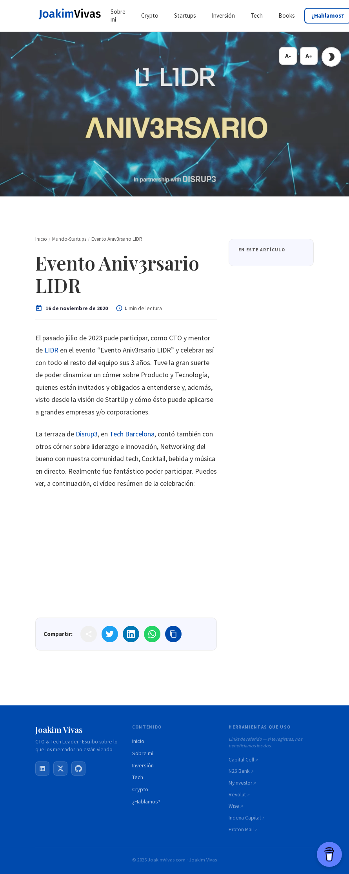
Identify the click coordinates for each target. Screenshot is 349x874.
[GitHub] (78, 768)
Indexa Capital (245, 817)
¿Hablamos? (146, 801)
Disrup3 (87, 433)
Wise (234, 806)
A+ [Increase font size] (309, 56)
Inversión (143, 765)
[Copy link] (173, 634)
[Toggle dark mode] (331, 57)
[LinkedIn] (42, 768)
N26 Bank (239, 771)
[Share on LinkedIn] (131, 634)
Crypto (140, 789)
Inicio (138, 741)
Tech (137, 777)
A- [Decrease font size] (288, 56)
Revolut (237, 794)
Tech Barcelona (132, 433)
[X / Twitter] (60, 768)
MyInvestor (240, 783)
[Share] (88, 634)
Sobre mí (142, 753)
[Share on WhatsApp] (152, 634)
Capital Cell (241, 759)
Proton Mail (241, 829)
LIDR (51, 349)
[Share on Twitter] (110, 634)
